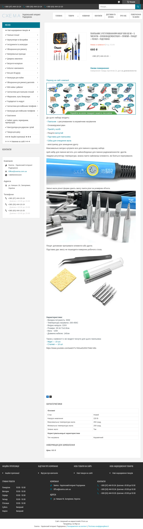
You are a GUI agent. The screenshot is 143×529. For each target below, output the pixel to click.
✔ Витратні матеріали (13, 63)
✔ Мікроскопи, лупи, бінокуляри (17, 97)
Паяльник (52, 121)
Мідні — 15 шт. (54, 342)
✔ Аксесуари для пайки (14, 78)
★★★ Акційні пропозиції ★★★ (18, 137)
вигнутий (59, 133)
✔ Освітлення (10, 116)
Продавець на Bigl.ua (71, 524)
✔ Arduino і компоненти (14, 68)
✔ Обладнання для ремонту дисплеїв (19, 82)
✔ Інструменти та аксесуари (16, 44)
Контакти (98, 16)
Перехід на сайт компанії (57, 80)
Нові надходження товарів (122, 473)
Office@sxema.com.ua (17, 171)
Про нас (123, 16)
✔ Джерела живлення (13, 59)
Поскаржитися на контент (77, 526)
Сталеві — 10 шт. (55, 344)
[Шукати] (138, 6)
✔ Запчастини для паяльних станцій (19, 92)
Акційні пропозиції (12, 473)
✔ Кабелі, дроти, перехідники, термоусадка (16, 121)
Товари (71, 16)
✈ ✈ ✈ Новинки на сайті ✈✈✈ (17, 142)
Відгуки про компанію (49, 473)
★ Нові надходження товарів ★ (17, 30)
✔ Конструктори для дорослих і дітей (19, 127)
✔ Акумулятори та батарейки (16, 40)
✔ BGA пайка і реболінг (14, 87)
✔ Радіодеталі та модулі (14, 101)
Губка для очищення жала (59, 141)
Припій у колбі (54, 129)
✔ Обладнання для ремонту (16, 49)
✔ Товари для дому (12, 132)
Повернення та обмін (136, 16)
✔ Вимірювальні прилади (15, 54)
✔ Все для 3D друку (12, 73)
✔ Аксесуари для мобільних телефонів (20, 111)
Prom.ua (84, 521)
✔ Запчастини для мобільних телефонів (20, 106)
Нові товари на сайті (85, 473)
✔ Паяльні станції (12, 35)
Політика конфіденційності (98, 526)
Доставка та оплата (110, 16)
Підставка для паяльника (59, 137)
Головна (58, 16)
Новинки (86, 16)
